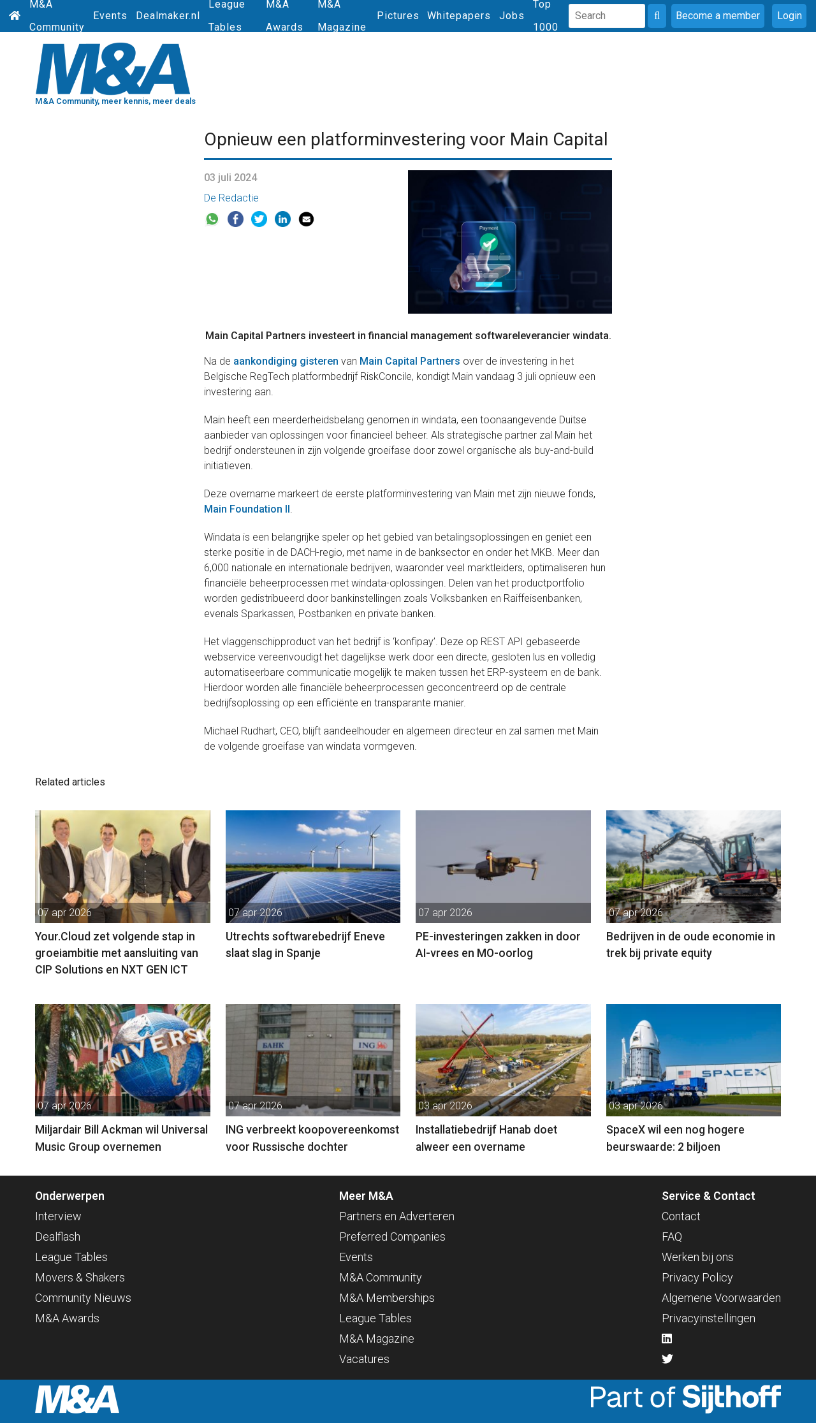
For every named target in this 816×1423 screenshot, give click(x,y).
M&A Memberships (387, 1297)
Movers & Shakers (80, 1277)
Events (110, 16)
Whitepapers (459, 16)
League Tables (71, 1257)
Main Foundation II (247, 509)
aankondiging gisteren (286, 361)
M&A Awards (67, 1318)
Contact (681, 1216)
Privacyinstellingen (708, 1318)
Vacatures (364, 1359)
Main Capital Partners (410, 361)
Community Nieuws (83, 1297)
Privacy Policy (697, 1277)
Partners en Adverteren (397, 1216)
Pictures (398, 16)
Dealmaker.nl (168, 16)
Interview (58, 1216)
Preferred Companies (392, 1236)
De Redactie (231, 198)
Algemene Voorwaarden (721, 1297)
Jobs (512, 16)
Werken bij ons (698, 1257)
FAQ (672, 1236)
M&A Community (380, 1277)
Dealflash (57, 1236)
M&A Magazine (376, 1338)
